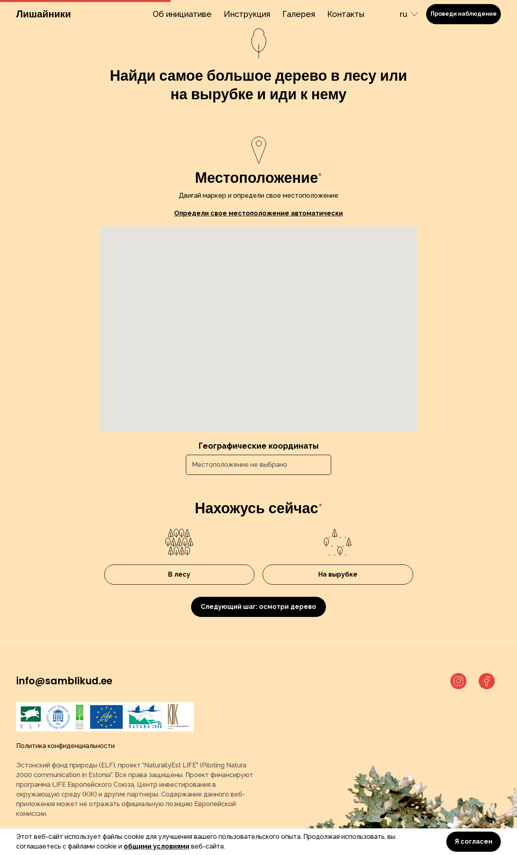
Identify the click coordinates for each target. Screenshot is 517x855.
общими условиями (156, 846)
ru (404, 14)
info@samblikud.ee (64, 681)
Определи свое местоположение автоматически (258, 213)
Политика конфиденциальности (65, 746)
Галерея (298, 14)
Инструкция (247, 14)
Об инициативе (182, 14)
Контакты (345, 14)
